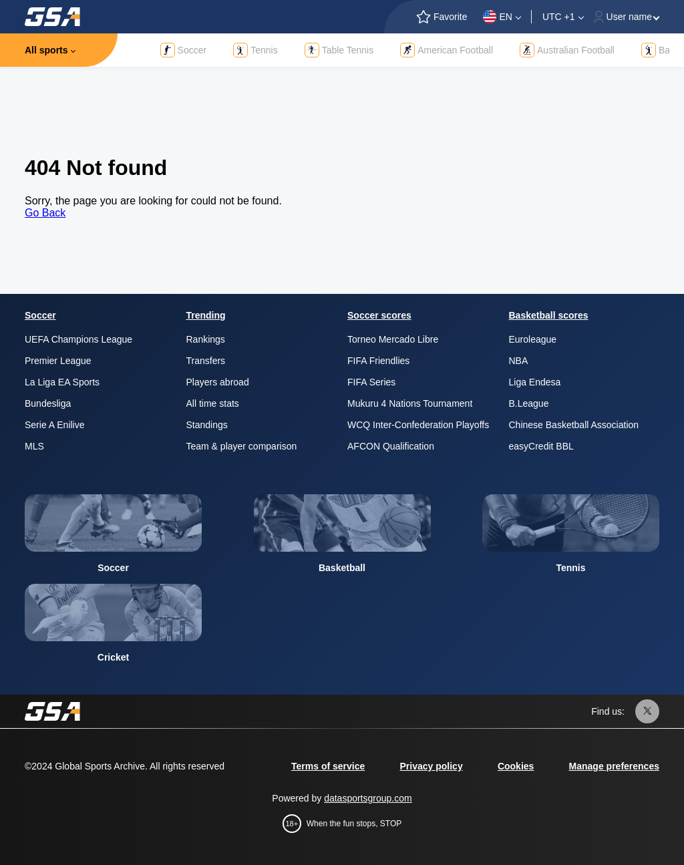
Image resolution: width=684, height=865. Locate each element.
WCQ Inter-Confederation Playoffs (418, 424)
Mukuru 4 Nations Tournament (409, 403)
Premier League (58, 360)
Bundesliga (48, 403)
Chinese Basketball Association (574, 424)
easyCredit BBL (541, 446)
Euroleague (533, 339)
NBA (518, 360)
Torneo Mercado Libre (392, 339)
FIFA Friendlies (378, 360)
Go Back (45, 212)
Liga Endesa (535, 382)
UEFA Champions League (78, 339)
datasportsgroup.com (368, 798)
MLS (34, 446)
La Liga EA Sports (62, 382)
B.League (529, 403)
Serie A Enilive (55, 424)
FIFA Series (371, 382)
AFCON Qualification (390, 446)
